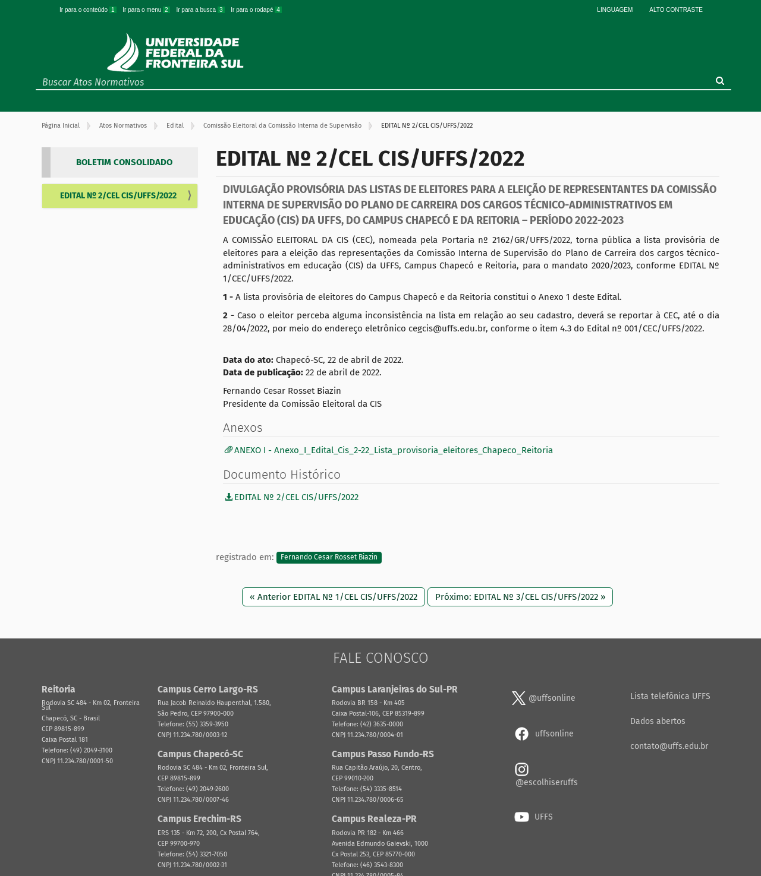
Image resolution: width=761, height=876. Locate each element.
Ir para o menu (146, 10)
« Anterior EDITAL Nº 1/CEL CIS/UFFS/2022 (333, 597)
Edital (175, 125)
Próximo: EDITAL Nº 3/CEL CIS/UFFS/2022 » (520, 597)
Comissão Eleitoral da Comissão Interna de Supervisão (282, 125)
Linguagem (615, 10)
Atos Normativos (123, 125)
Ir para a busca (201, 10)
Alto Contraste (676, 10)
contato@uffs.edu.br (669, 746)
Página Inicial (61, 125)
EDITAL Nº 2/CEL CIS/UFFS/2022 (118, 196)
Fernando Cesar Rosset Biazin (329, 558)
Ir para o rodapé (256, 10)
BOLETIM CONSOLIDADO (124, 162)
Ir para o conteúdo (88, 10)
